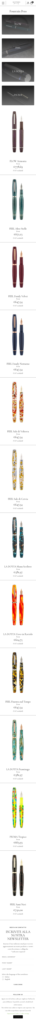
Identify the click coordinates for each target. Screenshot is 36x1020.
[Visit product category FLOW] (18, 25)
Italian (7, 977)
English (7, 979)
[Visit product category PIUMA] (18, 95)
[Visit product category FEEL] (18, 48)
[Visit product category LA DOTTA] (18, 72)
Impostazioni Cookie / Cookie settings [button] (18, 1013)
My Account (28, 3)
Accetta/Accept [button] (18, 1017)
